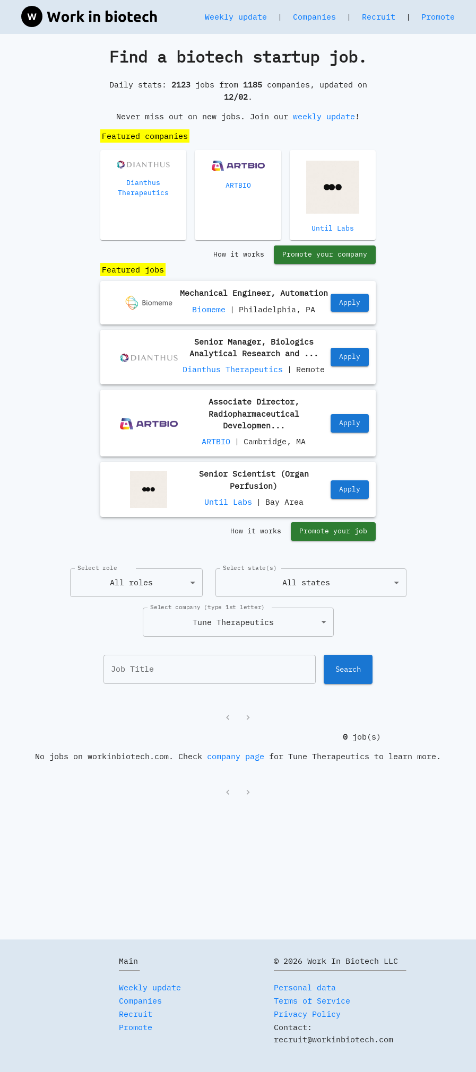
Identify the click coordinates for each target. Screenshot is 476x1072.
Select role (97, 568)
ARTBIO (216, 441)
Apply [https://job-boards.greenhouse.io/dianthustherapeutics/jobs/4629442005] (350, 357)
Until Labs (228, 502)
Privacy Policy (307, 1014)
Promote (438, 17)
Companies (314, 17)
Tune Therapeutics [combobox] (233, 622)
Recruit (378, 17)
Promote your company (325, 254)
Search (348, 669)
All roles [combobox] (131, 582)
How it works (239, 254)
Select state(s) (249, 568)
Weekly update (236, 17)
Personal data (305, 987)
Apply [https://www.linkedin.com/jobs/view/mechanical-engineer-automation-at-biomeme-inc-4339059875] (350, 303)
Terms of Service (312, 1001)
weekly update (324, 116)
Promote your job (333, 531)
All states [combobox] (306, 582)
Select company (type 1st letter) (207, 607)
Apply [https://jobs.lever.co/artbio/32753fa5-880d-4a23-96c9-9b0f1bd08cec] (350, 423)
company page (235, 756)
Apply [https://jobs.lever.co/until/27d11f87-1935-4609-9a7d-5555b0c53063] (350, 489)
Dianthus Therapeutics (233, 369)
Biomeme (209, 309)
